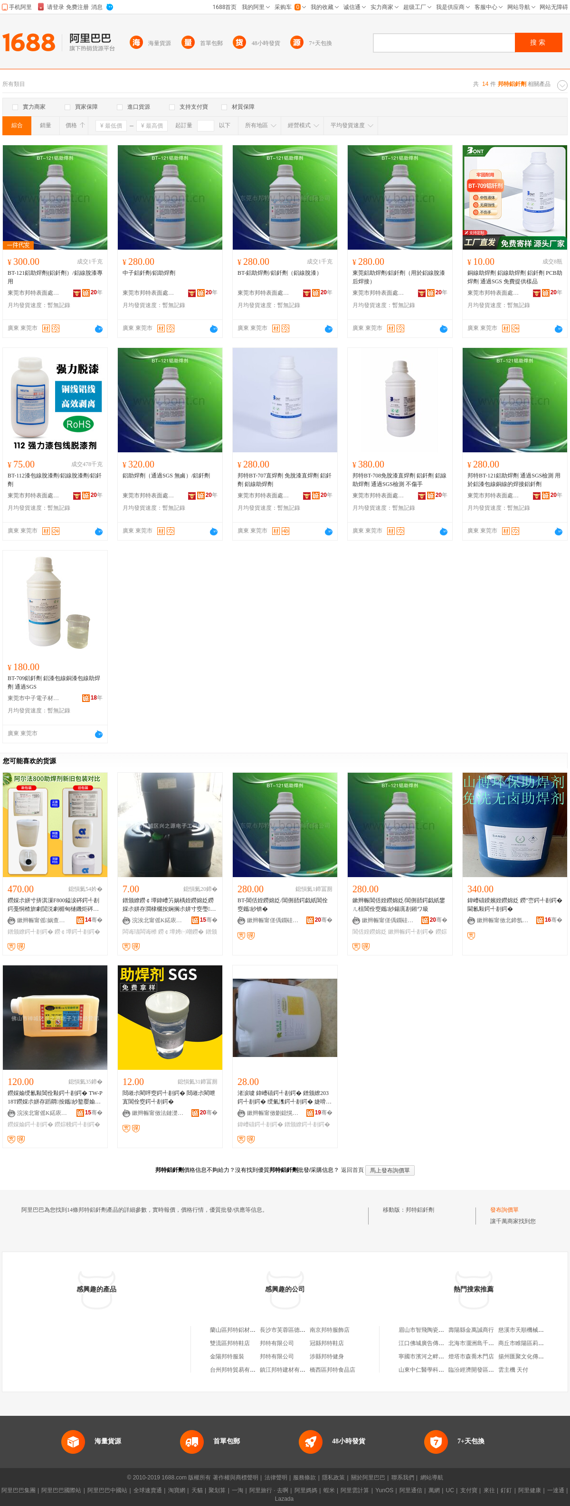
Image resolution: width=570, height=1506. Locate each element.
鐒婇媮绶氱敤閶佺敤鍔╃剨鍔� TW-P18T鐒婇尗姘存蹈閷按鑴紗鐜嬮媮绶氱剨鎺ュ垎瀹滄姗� (55, 1098)
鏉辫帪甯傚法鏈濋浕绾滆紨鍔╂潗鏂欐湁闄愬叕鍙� (158, 1113)
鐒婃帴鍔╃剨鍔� (77, 1124)
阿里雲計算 (355, 1490)
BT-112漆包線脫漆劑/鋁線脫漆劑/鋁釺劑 (55, 479)
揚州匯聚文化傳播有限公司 (532, 1356)
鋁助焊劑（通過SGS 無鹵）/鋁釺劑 (166, 475)
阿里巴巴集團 (18, 1490)
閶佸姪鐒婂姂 (369, 931)
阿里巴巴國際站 (61, 1490)
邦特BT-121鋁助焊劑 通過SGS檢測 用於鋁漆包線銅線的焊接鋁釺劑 (513, 479)
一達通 (555, 1490)
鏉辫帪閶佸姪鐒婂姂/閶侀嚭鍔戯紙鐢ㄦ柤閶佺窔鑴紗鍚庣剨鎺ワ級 (398, 904)
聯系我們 (402, 1477)
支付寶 (468, 1490)
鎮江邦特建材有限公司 (288, 1369)
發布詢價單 (504, 1210)
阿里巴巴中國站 (107, 1490)
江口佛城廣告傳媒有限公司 (433, 1343)
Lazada (284, 1499)
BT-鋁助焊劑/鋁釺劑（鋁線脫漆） (280, 273)
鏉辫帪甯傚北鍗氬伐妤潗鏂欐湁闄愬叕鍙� (503, 920)
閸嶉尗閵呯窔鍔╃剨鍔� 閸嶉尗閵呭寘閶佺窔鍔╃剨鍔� (169, 1097)
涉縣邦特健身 (327, 1356)
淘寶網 (176, 1490)
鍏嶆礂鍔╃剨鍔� (260, 1124)
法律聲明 (276, 1477)
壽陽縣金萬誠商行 (471, 1330)
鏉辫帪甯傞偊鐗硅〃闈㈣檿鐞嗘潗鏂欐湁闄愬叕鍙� (273, 920)
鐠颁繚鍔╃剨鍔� (30, 931)
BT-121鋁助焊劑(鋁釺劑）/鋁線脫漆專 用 (55, 277)
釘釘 (506, 1490)
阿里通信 (410, 1490)
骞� (94, 920)
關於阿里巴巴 (368, 1477)
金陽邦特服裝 (227, 1356)
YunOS (384, 1490)
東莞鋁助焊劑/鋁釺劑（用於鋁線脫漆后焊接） (398, 277)
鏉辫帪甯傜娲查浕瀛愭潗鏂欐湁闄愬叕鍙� (43, 920)
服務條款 (304, 1477)
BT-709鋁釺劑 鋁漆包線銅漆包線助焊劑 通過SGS (54, 682)
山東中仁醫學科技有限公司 (433, 1369)
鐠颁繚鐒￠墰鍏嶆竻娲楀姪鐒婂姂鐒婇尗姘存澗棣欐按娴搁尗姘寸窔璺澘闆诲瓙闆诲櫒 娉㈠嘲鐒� (169, 905)
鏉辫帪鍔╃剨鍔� (411, 931)
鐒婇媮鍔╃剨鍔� (30, 1124)
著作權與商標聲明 (235, 1477)
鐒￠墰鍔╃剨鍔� (77, 931)
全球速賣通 (147, 1490)
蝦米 (329, 1490)
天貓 (197, 1490)
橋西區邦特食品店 (332, 1369)
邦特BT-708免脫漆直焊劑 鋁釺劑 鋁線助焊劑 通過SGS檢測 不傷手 (399, 479)
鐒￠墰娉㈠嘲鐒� (181, 931)
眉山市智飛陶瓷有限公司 (430, 1330)
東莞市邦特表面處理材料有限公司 (34, 293)
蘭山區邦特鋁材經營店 (238, 1330)
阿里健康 (529, 1490)
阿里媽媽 (305, 1490)
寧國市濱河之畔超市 (424, 1356)
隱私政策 (333, 1477)
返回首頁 (352, 1170)
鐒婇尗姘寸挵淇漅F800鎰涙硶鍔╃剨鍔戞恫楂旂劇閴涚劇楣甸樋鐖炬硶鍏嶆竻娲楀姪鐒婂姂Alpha (53, 905)
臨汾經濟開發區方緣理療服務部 (488, 1369)
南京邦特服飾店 (330, 1330)
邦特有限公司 (277, 1343)
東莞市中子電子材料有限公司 (34, 698)
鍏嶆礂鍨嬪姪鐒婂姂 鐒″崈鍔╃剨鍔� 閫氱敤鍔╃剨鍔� (514, 904)
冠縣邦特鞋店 (327, 1343)
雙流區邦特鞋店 (230, 1343)
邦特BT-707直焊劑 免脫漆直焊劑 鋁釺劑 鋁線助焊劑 (285, 479)
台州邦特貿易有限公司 (238, 1369)
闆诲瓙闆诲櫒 (140, 931)
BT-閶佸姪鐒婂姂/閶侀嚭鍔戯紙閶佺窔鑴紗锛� (283, 904)
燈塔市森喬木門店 (471, 1356)
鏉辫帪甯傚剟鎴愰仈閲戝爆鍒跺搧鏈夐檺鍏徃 (273, 1113)
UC (450, 1490)
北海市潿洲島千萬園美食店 (482, 1343)
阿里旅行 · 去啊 (268, 1490)
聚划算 (217, 1490)
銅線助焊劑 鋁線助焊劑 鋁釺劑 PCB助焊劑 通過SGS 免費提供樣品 (514, 277)
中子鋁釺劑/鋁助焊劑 (149, 273)
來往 (489, 1490)
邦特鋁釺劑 (420, 1210)
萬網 (434, 1490)
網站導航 (431, 1477)
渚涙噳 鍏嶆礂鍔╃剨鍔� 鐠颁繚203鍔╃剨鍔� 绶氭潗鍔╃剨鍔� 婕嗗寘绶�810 (285, 1098)
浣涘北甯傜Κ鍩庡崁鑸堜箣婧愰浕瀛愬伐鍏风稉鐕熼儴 (158, 920)
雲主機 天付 (513, 1369)
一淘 (237, 1490)
